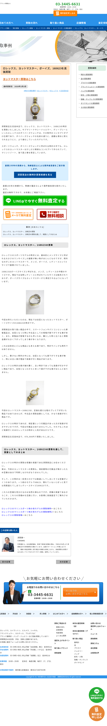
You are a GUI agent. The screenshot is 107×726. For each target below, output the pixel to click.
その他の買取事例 (87, 107)
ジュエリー (78, 651)
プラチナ (77, 648)
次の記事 (64, 562)
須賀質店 (12, 624)
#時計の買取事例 (30, 91)
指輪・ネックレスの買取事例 (92, 99)
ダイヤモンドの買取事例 (90, 103)
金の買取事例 (86, 79)
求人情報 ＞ (45, 614)
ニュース (94, 634)
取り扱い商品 (78, 639)
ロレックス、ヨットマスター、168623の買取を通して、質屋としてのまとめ (30, 234)
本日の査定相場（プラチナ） (80, 632)
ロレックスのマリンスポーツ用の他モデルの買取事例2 (27, 512)
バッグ (76, 654)
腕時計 (76, 642)
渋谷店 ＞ (17, 614)
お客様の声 (95, 653)
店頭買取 (59, 630)
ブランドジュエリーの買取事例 (92, 87)
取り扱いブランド (61, 648)
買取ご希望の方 (60, 623)
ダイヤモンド (79, 663)
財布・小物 (78, 657)
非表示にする (37, 227)
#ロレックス (54, 91)
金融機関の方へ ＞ (79, 614)
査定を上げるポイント (62, 642)
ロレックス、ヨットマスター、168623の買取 (19, 232)
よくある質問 (61, 636)
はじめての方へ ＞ (60, 614)
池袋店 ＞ (30, 614)
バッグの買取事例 (87, 91)
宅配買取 (59, 633)
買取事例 (94, 639)
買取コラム (95, 643)
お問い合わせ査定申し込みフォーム (98, 626)
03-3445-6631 (68, 4)
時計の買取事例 (87, 74)
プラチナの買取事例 (88, 83)
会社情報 (94, 648)
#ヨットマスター (43, 91)
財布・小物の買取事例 (89, 95)
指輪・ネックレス (81, 660)
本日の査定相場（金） (78, 624)
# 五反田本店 (63, 91)
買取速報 (57, 653)
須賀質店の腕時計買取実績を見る (35, 174)
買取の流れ (32, 22)
